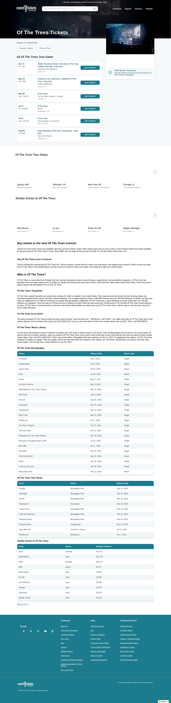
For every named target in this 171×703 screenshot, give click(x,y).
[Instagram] (38, 631)
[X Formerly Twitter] (31, 631)
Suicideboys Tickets (127, 647)
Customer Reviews (67, 635)
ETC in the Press (67, 670)
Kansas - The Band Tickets (130, 639)
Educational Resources (99, 660)
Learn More (130, 75)
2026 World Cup (126, 626)
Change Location (26, 48)
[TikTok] (52, 631)
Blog (62, 643)
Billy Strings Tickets (127, 651)
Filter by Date (45, 48)
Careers (64, 647)
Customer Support (97, 626)
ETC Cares (65, 639)
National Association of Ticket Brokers (71, 665)
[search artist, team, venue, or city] (70, 8)
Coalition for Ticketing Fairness (72, 660)
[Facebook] (23, 631)
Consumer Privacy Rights (100, 643)
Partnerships (65, 656)
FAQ (92, 630)
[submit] (94, 8)
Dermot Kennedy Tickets (129, 643)
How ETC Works (97, 656)
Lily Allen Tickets (126, 630)
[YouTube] (45, 631)
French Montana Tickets (129, 660)
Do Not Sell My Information (100, 647)
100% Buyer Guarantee (69, 630)
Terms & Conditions (98, 635)
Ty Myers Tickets (126, 656)
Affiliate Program (67, 651)
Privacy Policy (96, 639)
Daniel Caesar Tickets (128, 635)
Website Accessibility (98, 651)
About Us (64, 626)
